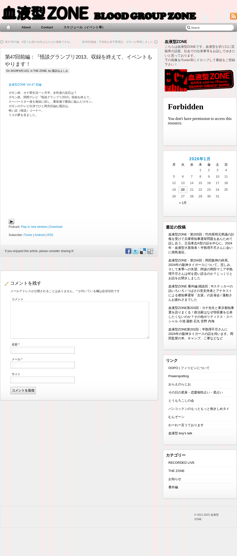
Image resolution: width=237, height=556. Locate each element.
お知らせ (174, 479)
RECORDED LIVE (181, 462)
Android (40, 235)
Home (8, 27)
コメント (17, 299)
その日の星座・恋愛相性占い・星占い (195, 392)
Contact (47, 27)
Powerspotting (178, 376)
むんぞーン (176, 417)
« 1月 (183, 203)
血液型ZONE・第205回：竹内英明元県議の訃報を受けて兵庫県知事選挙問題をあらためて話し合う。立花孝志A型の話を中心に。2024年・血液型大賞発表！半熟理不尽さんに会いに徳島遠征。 (201, 243)
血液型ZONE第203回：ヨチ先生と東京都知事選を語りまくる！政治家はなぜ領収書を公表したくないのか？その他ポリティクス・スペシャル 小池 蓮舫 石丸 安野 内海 (201, 314)
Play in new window (34, 227)
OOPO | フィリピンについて (189, 368)
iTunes (27, 235)
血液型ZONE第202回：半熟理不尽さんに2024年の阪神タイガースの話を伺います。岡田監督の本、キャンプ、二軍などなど (200, 333)
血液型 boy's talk (180, 433)
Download (55, 227)
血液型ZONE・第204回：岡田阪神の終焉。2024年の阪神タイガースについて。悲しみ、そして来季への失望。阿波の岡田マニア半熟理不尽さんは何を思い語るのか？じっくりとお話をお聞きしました (200, 269)
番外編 (173, 487)
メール (17, 359)
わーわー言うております (186, 425)
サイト (16, 374)
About (26, 27)
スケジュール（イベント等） (84, 27)
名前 (16, 344)
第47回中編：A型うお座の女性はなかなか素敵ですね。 (38, 41)
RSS (50, 235)
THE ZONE (40, 70)
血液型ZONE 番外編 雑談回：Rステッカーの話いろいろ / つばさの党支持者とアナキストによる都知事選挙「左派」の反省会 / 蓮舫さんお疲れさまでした (200, 292)
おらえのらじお (179, 384)
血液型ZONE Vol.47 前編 (25, 84)
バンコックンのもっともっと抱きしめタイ (198, 409)
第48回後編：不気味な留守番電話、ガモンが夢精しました (117, 41)
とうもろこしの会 (181, 400)
